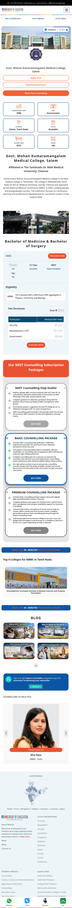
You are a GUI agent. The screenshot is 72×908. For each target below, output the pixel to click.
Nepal (40, 849)
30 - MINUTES (36, 550)
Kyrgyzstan (42, 837)
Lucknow (54, 809)
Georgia (41, 829)
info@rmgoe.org (30, 3)
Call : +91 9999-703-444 (15, 3)
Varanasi (44, 809)
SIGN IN (35, 686)
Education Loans (8, 892)
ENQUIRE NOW (57, 255)
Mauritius (42, 845)
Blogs (4, 844)
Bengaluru (25, 809)
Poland (40, 853)
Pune (16, 809)
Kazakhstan (42, 833)
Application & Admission (12, 884)
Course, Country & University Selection (18, 880)
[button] (66, 733)
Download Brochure (36, 84)
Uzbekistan (42, 862)
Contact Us (6, 848)
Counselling (6, 876)
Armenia (41, 821)
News (4, 840)
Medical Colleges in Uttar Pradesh (52, 896)
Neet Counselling (45, 876)
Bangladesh (43, 825)
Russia (40, 857)
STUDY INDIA (61, 19)
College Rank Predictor (47, 884)
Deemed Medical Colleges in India (52, 892)
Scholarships (7, 888)
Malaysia (41, 841)
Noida (9, 809)
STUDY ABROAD (38, 19)
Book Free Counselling (36, 93)
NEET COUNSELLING (13, 19)
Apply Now (36, 78)
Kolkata (35, 809)
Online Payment (42, 3)
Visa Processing (8, 896)
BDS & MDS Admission (47, 888)
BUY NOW (36, 424)
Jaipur (62, 809)
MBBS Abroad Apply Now (56, 3)
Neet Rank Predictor (46, 880)
